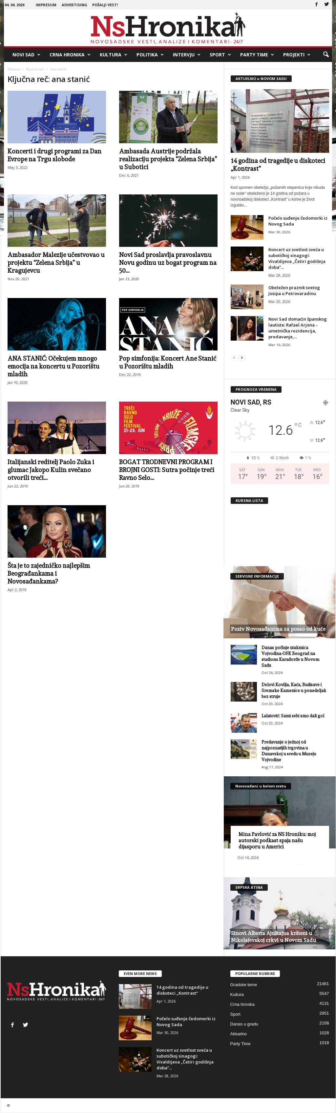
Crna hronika (70, 55)
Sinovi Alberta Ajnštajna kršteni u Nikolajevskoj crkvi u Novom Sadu (273, 936)
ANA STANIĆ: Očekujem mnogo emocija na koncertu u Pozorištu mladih (53, 366)
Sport (220, 55)
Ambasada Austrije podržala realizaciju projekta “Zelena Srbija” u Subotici (168, 159)
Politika (150, 55)
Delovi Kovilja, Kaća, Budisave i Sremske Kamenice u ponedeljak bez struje (294, 690)
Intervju (186, 55)
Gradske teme (243, 984)
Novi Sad (26, 55)
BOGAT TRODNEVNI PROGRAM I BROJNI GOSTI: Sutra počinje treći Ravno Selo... (166, 469)
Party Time (257, 55)
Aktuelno (238, 1033)
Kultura (113, 55)
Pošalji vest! (105, 4)
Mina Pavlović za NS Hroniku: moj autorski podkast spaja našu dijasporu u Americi (277, 840)
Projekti (296, 55)
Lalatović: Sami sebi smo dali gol (293, 715)
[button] (326, 55)
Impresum (46, 4)
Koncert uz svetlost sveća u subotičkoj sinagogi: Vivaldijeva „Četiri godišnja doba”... (297, 258)
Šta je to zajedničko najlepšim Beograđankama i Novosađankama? (49, 573)
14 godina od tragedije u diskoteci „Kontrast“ (182, 990)
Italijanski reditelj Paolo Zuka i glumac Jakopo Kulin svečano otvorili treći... (51, 469)
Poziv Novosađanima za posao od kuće (278, 629)
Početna (14, 69)
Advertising (74, 4)
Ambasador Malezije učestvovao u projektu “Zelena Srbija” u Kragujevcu (56, 262)
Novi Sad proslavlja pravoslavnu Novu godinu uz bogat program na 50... (168, 262)
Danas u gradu (244, 1024)
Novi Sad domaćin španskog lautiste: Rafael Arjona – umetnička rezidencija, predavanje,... (297, 328)
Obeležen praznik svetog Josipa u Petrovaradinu (294, 290)
